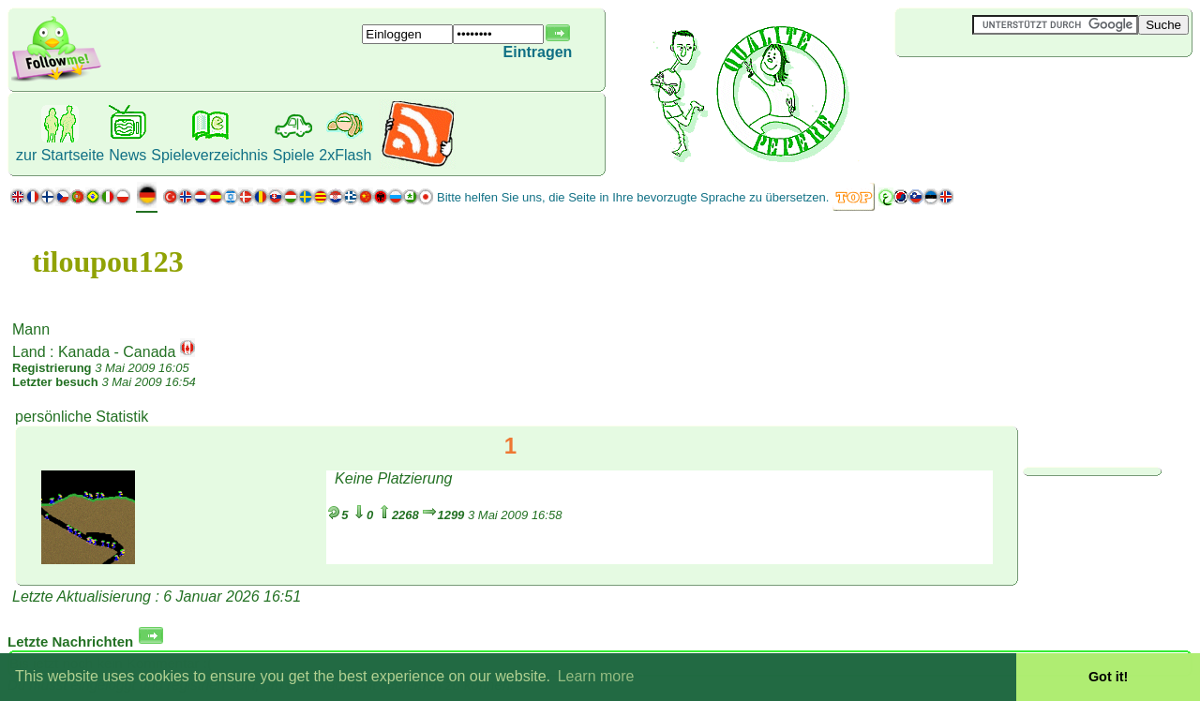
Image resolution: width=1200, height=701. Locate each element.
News (127, 155)
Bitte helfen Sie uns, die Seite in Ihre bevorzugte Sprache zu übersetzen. (633, 197)
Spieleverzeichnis (209, 155)
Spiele (293, 155)
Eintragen (538, 52)
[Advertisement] (1007, 88)
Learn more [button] (596, 676)
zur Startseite (60, 155)
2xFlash (345, 155)
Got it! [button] (1108, 676)
